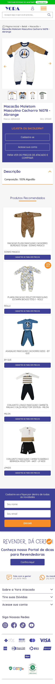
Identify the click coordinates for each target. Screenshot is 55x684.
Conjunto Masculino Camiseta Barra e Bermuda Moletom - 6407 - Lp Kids (27, 460)
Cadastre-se (27, 137)
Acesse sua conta (27, 147)
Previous (5, 66)
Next (50, 63)
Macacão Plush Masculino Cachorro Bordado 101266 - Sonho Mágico (27, 244)
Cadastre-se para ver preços (27, 257)
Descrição (12, 171)
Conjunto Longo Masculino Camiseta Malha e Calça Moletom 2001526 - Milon (27, 406)
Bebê (24, 26)
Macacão (34, 26)
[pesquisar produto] (49, 14)
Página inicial (12, 26)
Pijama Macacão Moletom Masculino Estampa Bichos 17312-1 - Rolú (28, 298)
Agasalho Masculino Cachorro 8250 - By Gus (28, 352)
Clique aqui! (41, 2)
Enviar (27, 523)
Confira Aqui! (27, 562)
